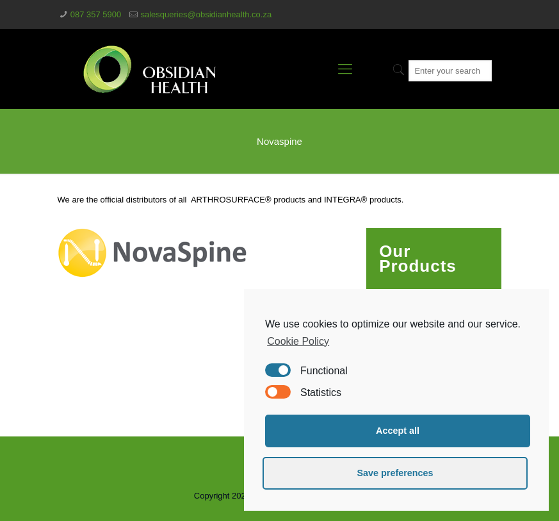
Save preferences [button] (395, 473)
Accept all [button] (397, 431)
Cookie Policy (298, 341)
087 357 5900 (96, 14)
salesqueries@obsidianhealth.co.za (205, 14)
